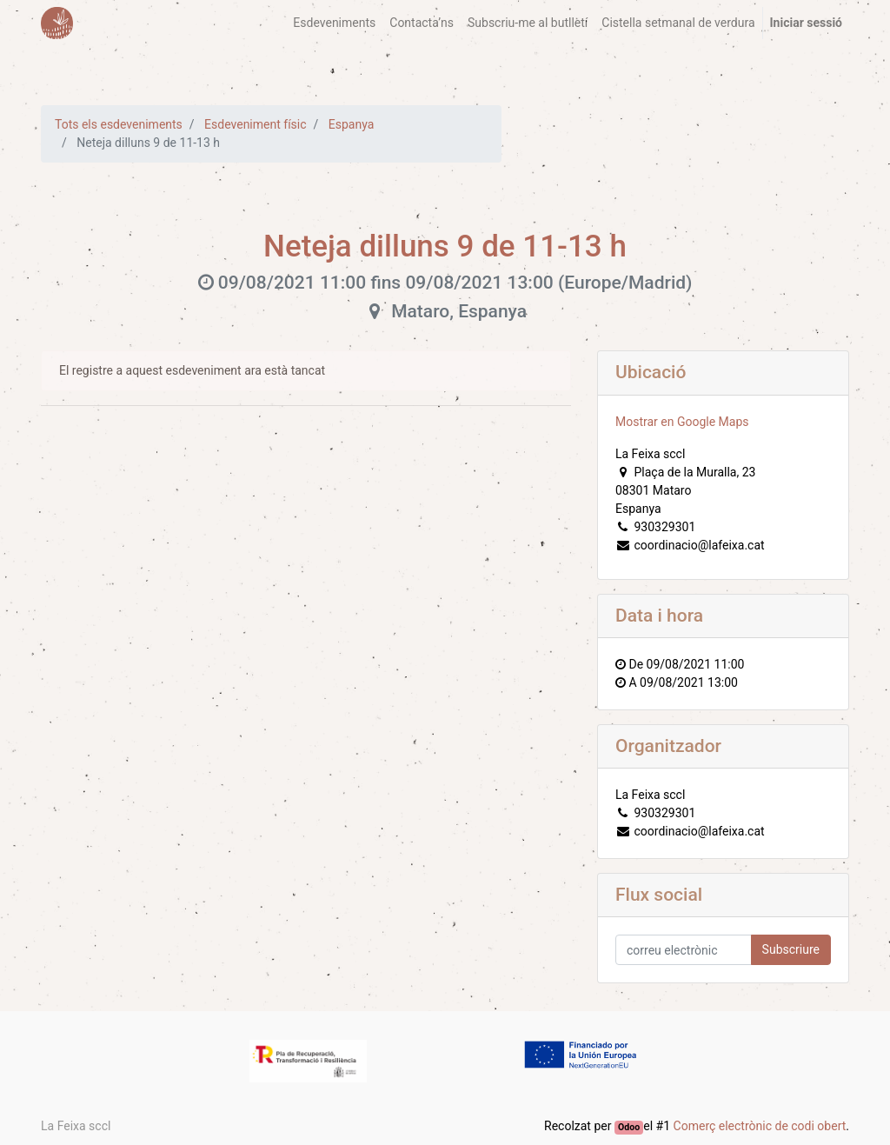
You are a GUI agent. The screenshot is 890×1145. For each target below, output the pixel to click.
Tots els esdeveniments (119, 124)
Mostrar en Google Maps (682, 422)
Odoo (629, 1127)
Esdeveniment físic (255, 124)
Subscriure (791, 949)
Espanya (352, 124)
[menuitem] (334, 23)
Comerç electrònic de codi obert (760, 1126)
